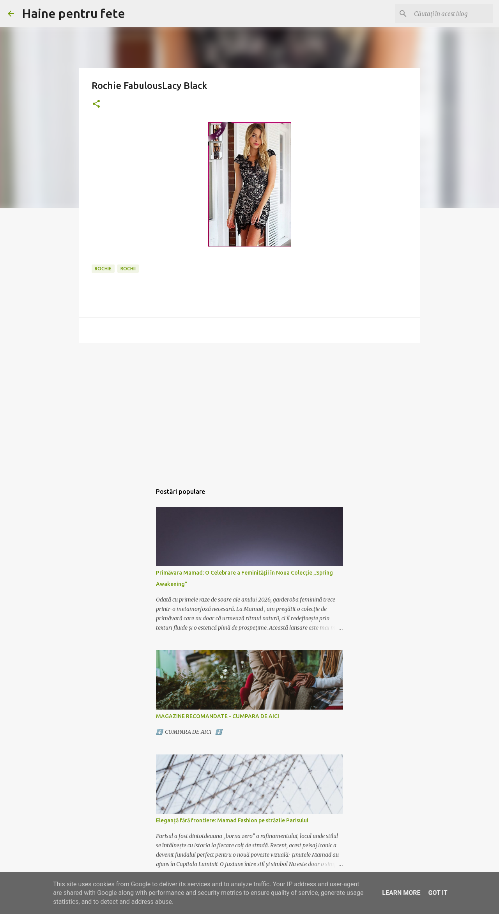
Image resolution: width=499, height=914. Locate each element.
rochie (103, 268)
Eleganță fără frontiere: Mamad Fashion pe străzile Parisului (232, 820)
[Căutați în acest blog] (452, 13)
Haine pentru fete (73, 13)
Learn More (401, 892)
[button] (96, 104)
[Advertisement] (249, 409)
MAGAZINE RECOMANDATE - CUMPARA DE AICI (217, 716)
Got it (437, 892)
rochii (128, 268)
